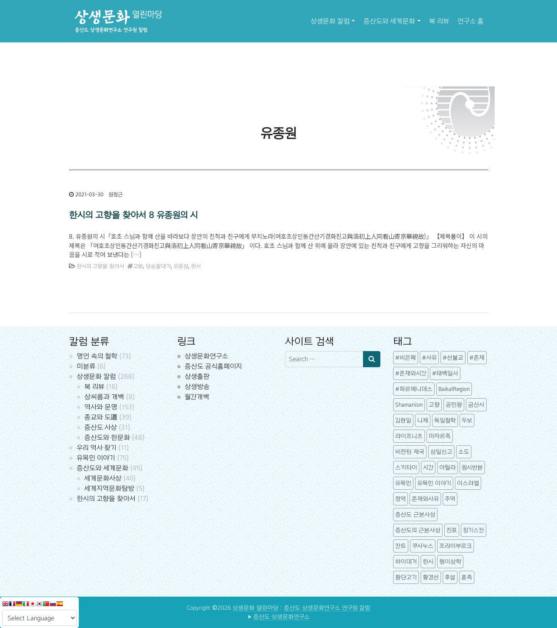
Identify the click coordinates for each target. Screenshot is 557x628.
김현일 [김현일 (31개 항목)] (403, 420)
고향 (138, 266)
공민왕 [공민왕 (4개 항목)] (454, 405)
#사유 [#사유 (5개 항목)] (429, 357)
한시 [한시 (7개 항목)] (428, 561)
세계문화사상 (103, 478)
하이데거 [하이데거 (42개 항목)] (406, 561)
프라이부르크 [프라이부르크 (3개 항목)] (455, 546)
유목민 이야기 (96, 457)
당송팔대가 (158, 266)
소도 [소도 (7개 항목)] (463, 452)
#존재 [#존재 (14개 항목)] (477, 357)
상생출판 (197, 376)
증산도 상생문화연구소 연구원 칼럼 (327, 608)
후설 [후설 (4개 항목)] (450, 577)
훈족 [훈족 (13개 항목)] (466, 577)
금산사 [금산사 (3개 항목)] (476, 405)
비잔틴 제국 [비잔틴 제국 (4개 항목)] (409, 452)
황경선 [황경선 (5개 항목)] (431, 577)
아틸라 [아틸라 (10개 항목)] (447, 467)
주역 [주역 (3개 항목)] (450, 499)
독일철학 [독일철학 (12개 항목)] (445, 420)
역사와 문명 (100, 406)
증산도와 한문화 (107, 437)
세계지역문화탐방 (109, 488)
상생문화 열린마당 (255, 608)
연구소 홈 (470, 21)
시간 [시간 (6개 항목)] (428, 467)
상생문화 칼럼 (330, 21)
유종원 (181, 266)
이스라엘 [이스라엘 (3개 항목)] (468, 483)
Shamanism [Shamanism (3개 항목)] (409, 405)
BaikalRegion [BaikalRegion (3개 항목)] (454, 389)
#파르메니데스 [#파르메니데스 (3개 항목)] (413, 389)
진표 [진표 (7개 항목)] (451, 530)
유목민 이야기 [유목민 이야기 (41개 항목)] (434, 483)
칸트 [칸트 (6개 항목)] (400, 546)
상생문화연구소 (206, 356)
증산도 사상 (100, 427)
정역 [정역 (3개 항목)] (400, 499)
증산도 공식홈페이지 (213, 366)
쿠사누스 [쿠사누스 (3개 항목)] (422, 546)
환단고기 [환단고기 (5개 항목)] (406, 577)
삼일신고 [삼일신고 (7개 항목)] (441, 452)
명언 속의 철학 (97, 356)
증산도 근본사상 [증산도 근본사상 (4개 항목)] (415, 514)
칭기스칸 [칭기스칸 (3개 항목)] (473, 530)
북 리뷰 (439, 21)
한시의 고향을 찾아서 (100, 266)
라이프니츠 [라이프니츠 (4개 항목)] (409, 436)
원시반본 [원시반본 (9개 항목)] (472, 467)
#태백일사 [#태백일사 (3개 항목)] (445, 373)
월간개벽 (197, 396)
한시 (196, 266)
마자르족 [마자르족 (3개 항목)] (440, 436)
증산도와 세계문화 (389, 21)
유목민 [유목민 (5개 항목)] (403, 483)
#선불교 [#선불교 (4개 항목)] (453, 357)
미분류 (86, 366)
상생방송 (197, 386)
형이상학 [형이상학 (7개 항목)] (450, 561)
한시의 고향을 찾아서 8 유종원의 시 (133, 215)
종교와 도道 (100, 417)
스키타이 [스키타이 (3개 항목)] (406, 467)
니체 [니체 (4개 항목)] (422, 420)
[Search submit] (371, 359)
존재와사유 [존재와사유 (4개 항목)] (425, 499)
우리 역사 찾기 (96, 447)
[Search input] (324, 359)
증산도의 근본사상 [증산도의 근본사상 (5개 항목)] (418, 530)
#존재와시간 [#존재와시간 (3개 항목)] (410, 373)
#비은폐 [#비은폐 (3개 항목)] (405, 357)
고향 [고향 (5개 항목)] (434, 405)
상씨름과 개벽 (104, 396)
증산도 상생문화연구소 (281, 617)
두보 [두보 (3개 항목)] (467, 420)
